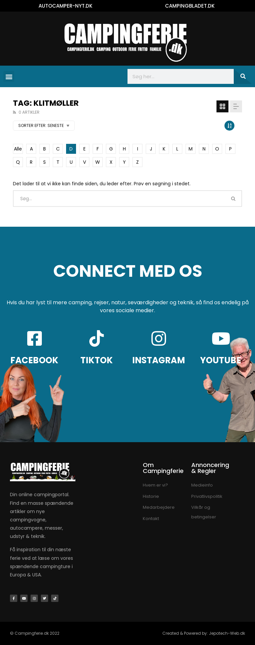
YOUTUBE (220, 360)
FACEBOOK (34, 360)
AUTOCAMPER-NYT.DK (65, 5)
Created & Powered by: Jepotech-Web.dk (203, 633)
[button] (8, 76)
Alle (18, 149)
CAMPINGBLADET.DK (189, 5)
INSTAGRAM (158, 360)
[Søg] (243, 76)
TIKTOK (96, 360)
